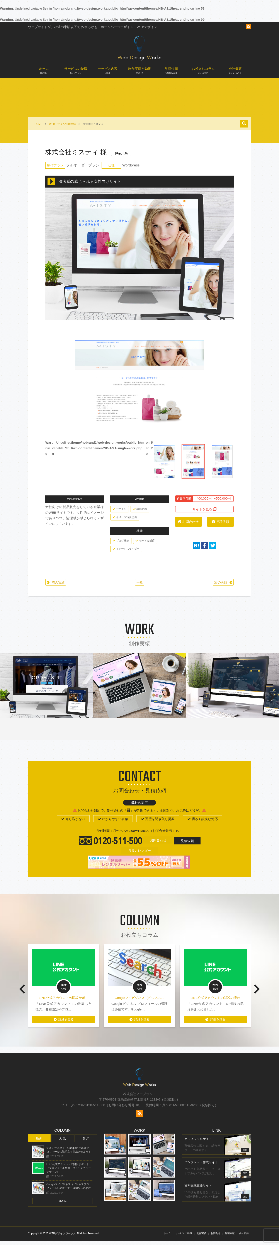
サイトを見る (204, 513)
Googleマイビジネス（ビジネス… (139, 1002)
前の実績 (60, 586)
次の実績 (216, 586)
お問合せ (215, 1237)
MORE (62, 1205)
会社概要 (235, 72)
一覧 (137, 586)
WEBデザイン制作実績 (62, 124)
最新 (39, 1142)
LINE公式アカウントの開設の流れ (215, 1002)
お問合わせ (188, 525)
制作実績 (201, 1237)
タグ (85, 1142)
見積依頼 (171, 72)
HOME (38, 124)
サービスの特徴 (76, 72)
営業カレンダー (139, 854)
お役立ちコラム (203, 72)
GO (245, 1154)
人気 (62, 1142)
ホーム (44, 72)
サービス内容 (108, 72)
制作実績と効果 (139, 72)
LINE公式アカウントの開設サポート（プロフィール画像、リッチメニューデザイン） (68, 1172)
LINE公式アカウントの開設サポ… (63, 1002)
